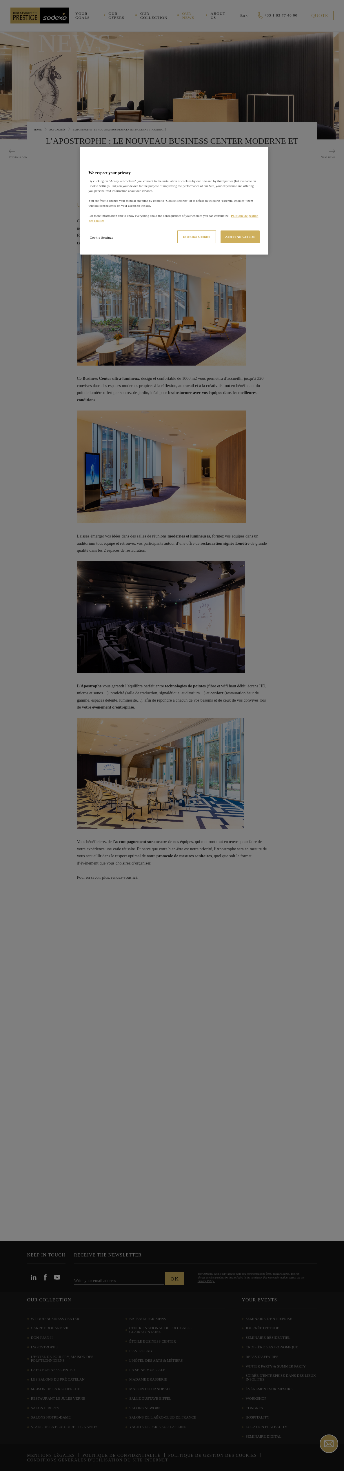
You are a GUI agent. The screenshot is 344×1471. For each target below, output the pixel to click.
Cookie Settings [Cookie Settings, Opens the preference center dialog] (101, 237)
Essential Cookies (196, 236)
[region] (174, 200)
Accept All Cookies (240, 236)
